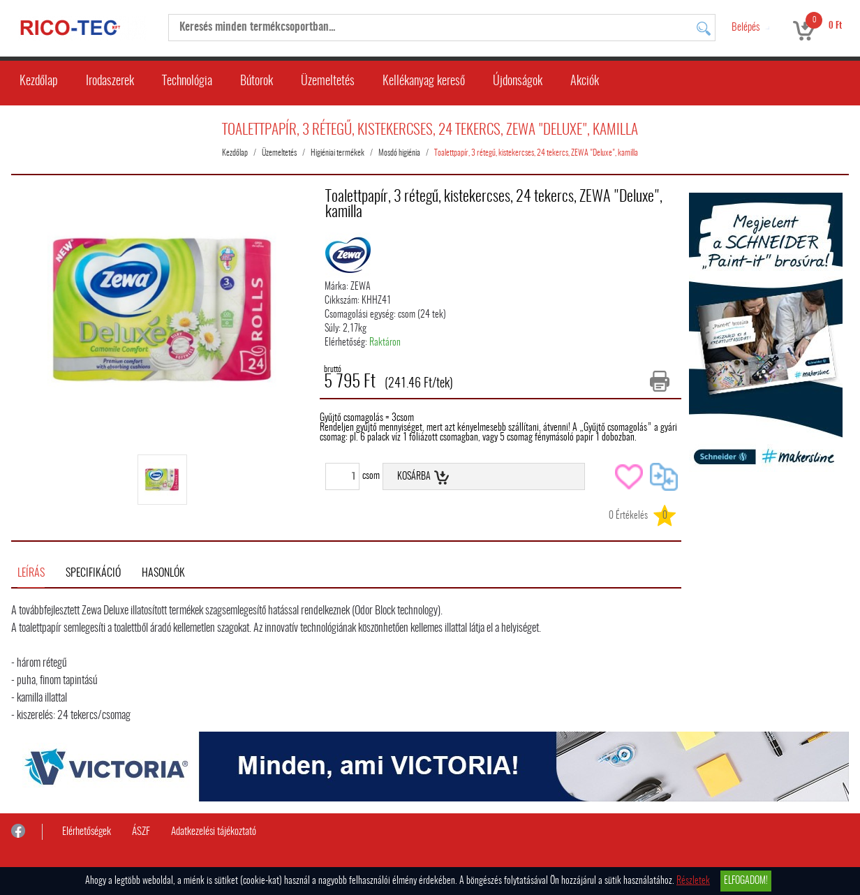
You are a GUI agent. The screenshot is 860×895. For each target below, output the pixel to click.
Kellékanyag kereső (424, 81)
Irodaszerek (110, 81)
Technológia (187, 81)
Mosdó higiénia (399, 153)
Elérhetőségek (86, 832)
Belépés (745, 27)
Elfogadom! (746, 881)
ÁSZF (141, 832)
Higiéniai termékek (337, 153)
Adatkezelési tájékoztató (213, 832)
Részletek (693, 881)
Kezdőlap (39, 81)
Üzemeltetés (328, 81)
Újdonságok (517, 81)
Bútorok (256, 81)
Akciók (584, 81)
